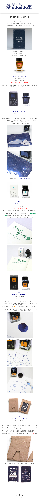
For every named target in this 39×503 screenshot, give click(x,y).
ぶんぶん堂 (16, 497)
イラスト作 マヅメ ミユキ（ (19, 178)
